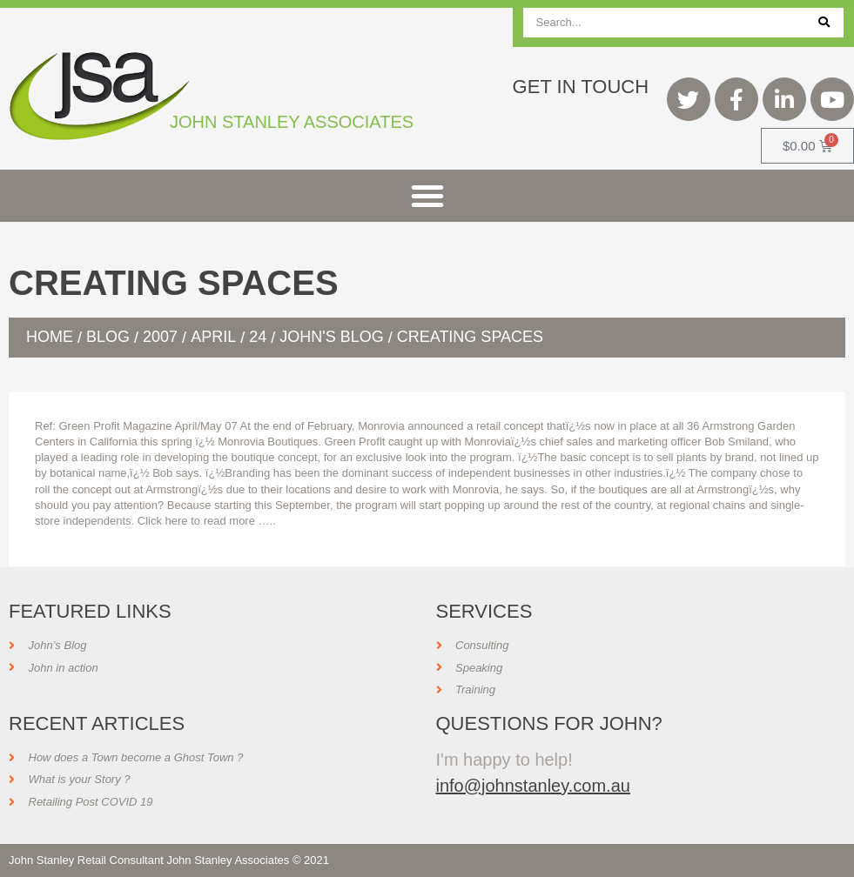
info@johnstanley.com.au (533, 785)
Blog (108, 336)
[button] (427, 196)
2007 (160, 336)
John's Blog (331, 336)
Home (49, 336)
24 (257, 336)
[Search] (824, 22)
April (213, 336)
